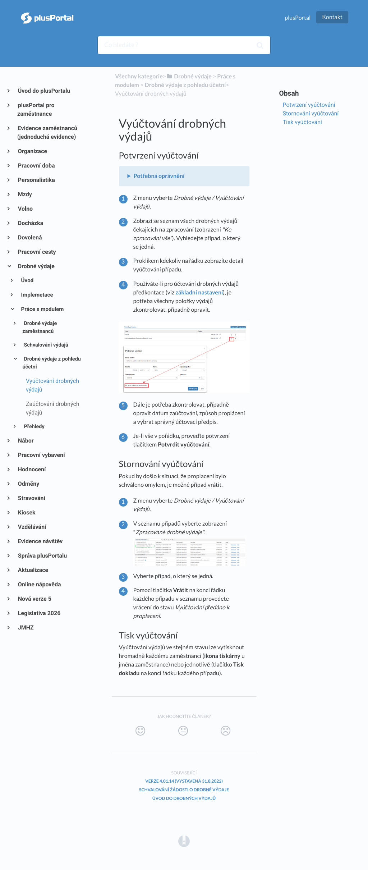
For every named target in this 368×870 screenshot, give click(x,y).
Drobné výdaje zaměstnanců (39, 327)
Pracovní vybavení (41, 455)
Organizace (32, 151)
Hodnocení (31, 469)
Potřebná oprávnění (158, 176)
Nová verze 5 (34, 598)
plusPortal (297, 17)
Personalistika (36, 180)
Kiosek (26, 512)
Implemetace (36, 295)
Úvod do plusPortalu (43, 90)
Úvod (27, 280)
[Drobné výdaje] (189, 76)
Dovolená (29, 237)
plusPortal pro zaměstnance (36, 109)
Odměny (28, 483)
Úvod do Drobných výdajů (184, 798)
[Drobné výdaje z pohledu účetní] (185, 85)
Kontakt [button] (332, 17)
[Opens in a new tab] (184, 840)
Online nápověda (39, 584)
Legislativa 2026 (38, 613)
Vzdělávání (31, 526)
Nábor (25, 440)
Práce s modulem (42, 309)
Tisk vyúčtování (302, 122)
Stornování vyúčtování (311, 113)
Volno (25, 208)
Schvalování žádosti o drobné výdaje (184, 789)
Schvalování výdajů (45, 345)
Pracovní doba (36, 165)
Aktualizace (32, 570)
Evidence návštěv (40, 541)
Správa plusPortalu (42, 555)
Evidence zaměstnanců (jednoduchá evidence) (47, 132)
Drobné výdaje (36, 266)
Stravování (31, 498)
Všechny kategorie (139, 76)
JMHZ (25, 627)
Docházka (30, 223)
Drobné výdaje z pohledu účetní (51, 363)
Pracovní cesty (36, 251)
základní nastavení (199, 292)
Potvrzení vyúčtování (309, 104)
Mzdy (24, 194)
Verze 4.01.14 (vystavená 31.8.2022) (184, 781)
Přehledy (34, 426)
